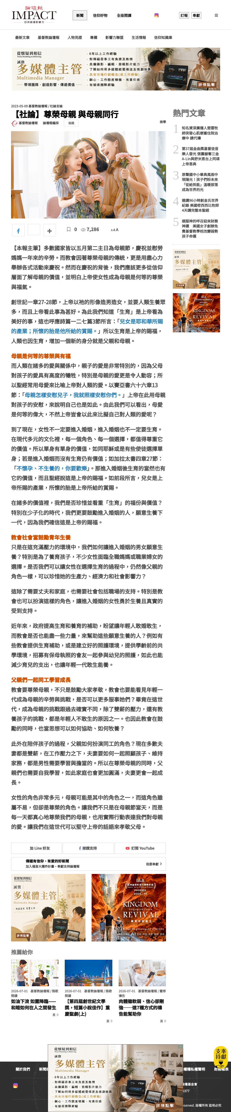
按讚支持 (88, 848)
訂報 (184, 15)
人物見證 (74, 37)
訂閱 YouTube (140, 848)
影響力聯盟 (114, 37)
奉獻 (196, 15)
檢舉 (163, 121)
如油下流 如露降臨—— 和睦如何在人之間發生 (33, 1004)
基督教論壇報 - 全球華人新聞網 (34, 15)
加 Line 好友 (36, 848)
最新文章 (22, 37)
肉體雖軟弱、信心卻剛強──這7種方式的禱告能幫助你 (141, 1007)
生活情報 (139, 37)
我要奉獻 (154, 864)
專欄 (93, 37)
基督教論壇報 (48, 37)
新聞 (79, 15)
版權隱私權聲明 (192, 1069)
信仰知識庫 (163, 37)
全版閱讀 (124, 15)
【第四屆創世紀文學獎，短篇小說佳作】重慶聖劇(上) (87, 1007)
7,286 (90, 229)
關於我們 (23, 1069)
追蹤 (71, 123)
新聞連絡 (46, 1069)
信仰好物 (100, 15)
